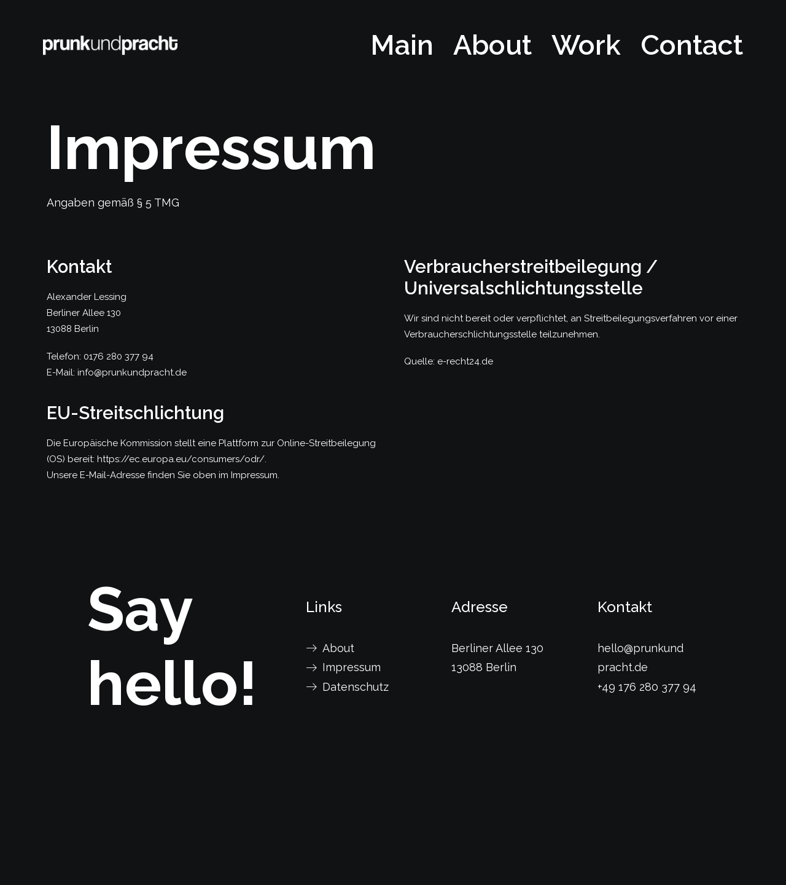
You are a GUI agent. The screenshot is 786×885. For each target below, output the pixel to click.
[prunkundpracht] (110, 45)
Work (586, 45)
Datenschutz (355, 686)
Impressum (351, 667)
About (492, 45)
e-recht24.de (465, 361)
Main (402, 45)
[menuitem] (406, 45)
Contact (691, 45)
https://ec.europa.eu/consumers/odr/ (181, 459)
